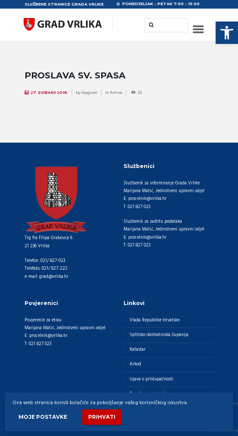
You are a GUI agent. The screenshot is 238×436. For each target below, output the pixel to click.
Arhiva (116, 92)
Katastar (137, 349)
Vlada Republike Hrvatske (154, 320)
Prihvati (101, 417)
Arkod (135, 364)
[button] (227, 33)
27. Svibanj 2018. (49, 92)
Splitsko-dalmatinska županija (159, 335)
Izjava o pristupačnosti (151, 379)
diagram (89, 92)
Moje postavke (43, 417)
